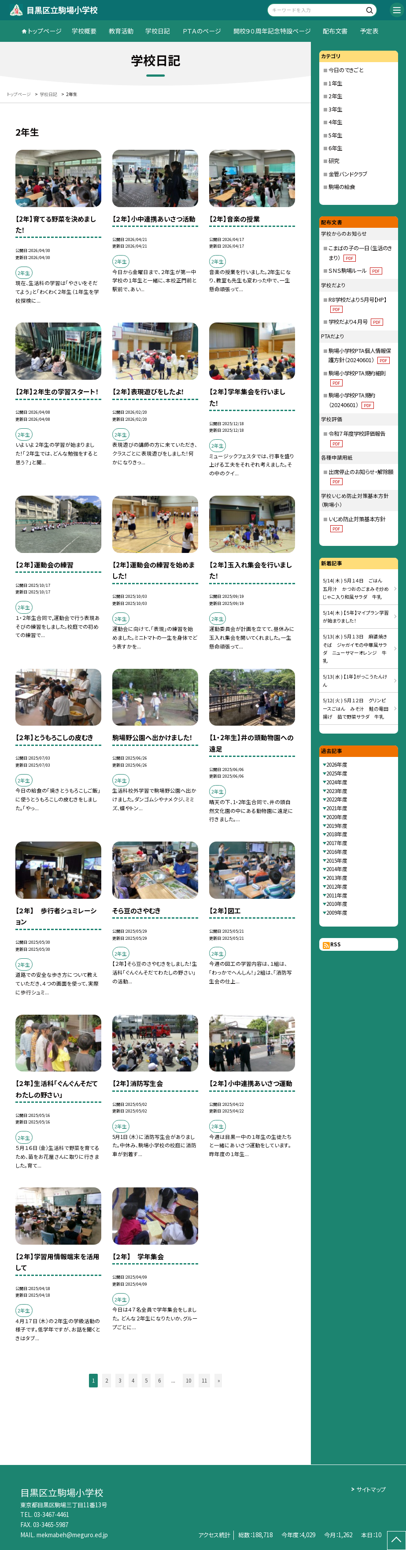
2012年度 (336, 886)
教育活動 (121, 30)
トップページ (45, 30)
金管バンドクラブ (347, 174)
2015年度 (336, 860)
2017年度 (336, 842)
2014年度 (336, 868)
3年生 (335, 109)
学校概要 (84, 30)
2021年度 (336, 808)
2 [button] (106, 1380)
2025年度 (336, 773)
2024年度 (336, 782)
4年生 (335, 122)
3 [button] (119, 1380)
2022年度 (336, 799)
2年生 (335, 96)
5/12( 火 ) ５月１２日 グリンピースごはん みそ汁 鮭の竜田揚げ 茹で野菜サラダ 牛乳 (355, 708)
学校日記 (157, 30)
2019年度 (336, 825)
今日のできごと (345, 70)
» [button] (219, 1380)
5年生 (335, 135)
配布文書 (335, 30)
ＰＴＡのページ (201, 30)
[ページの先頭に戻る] (397, 1540)
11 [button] (204, 1380)
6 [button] (159, 1380)
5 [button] (146, 1380)
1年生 (335, 83)
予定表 (369, 30)
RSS (335, 944)
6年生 (335, 148)
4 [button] (133, 1380)
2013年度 (336, 877)
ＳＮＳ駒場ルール (355, 270)
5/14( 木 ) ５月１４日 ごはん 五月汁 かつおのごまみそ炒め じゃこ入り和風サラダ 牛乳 (358, 588)
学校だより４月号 (355, 322)
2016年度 (336, 851)
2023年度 (336, 790)
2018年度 (336, 834)
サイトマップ (371, 1489)
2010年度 (336, 903)
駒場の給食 (341, 187)
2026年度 (336, 764)
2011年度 (336, 895)
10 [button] (188, 1380)
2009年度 (336, 912)
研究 (333, 161)
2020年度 (336, 816)
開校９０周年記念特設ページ (272, 30)
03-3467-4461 (51, 1514)
